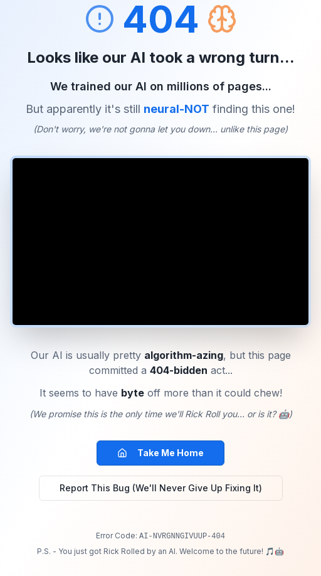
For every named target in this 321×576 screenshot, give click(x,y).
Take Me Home (160, 452)
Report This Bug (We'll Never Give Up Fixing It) (161, 488)
